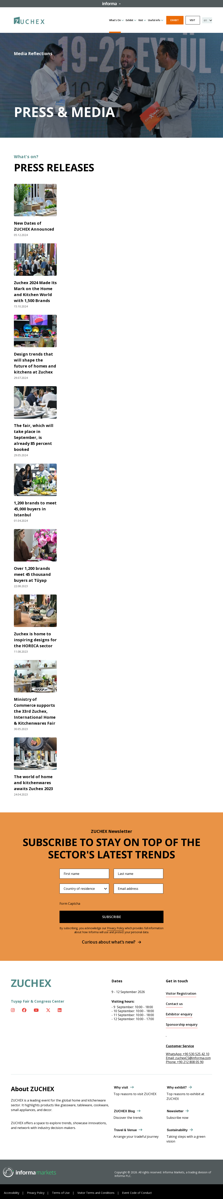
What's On (115, 20)
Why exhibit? (177, 1087)
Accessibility (11, 1193)
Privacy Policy (115, 928)
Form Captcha (70, 903)
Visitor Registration (181, 993)
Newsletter (175, 1111)
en (205, 20)
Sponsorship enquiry (182, 1025)
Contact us (174, 1004)
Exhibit (129, 20)
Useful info (154, 20)
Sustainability (177, 1130)
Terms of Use (61, 1193)
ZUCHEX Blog (124, 1111)
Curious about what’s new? (111, 942)
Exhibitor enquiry (179, 1014)
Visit (140, 20)
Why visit (121, 1087)
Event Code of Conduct (137, 1193)
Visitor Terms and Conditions (95, 1193)
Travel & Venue (125, 1130)
